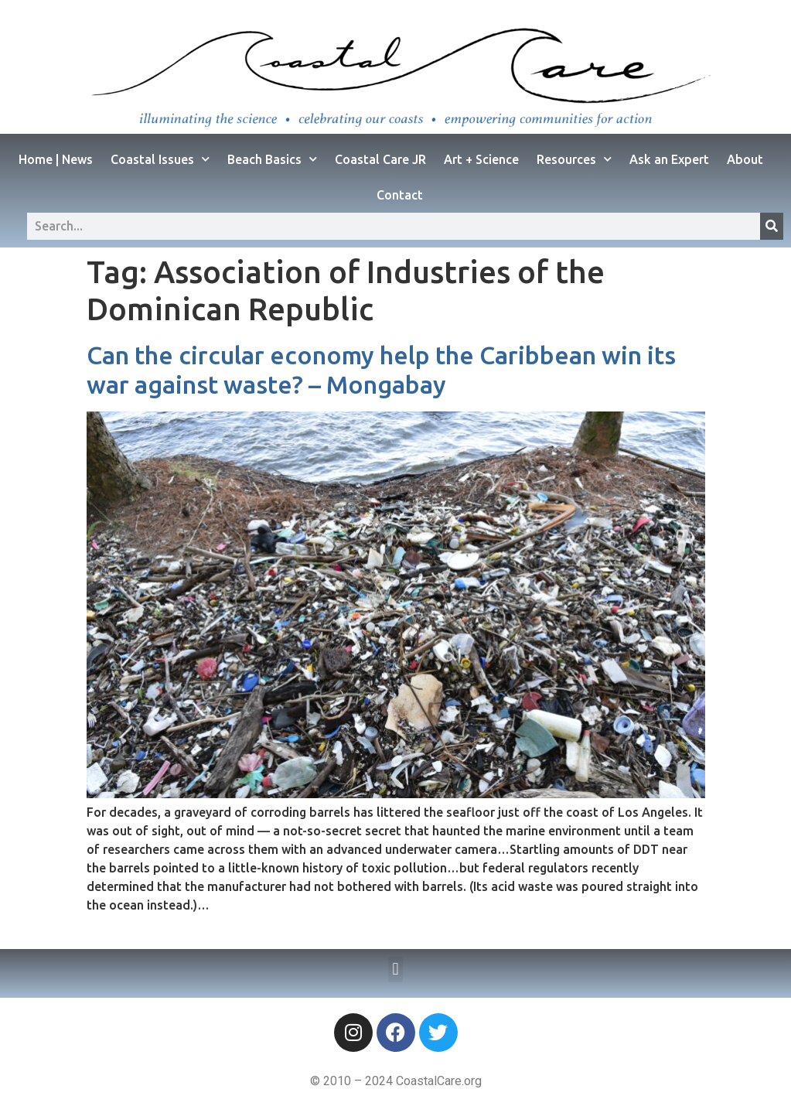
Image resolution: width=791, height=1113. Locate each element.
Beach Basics (272, 159)
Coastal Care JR (380, 159)
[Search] (771, 226)
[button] (395, 969)
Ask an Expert (669, 159)
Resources (574, 159)
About (745, 159)
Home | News (56, 159)
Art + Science (481, 159)
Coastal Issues (160, 159)
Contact (400, 195)
